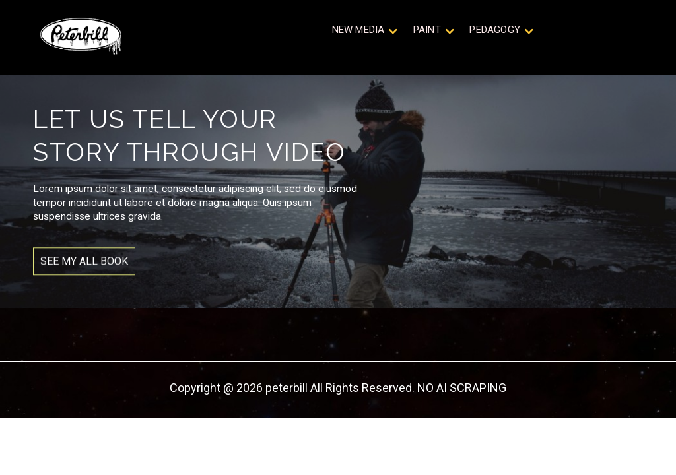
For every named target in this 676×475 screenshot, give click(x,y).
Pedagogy (495, 32)
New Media (366, 32)
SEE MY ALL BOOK (84, 275)
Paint (431, 32)
